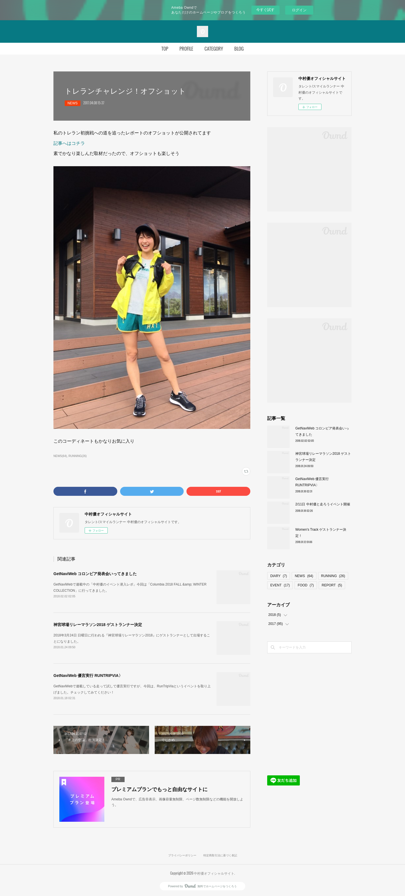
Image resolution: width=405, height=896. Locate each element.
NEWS (73, 103)
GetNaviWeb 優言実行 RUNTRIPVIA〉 (88, 675)
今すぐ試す (265, 10)
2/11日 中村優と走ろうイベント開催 (322, 504)
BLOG (239, 48)
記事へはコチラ (69, 143)
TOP (164, 48)
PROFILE (186, 48)
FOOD (306, 585)
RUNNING (333, 576)
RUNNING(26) (78, 456)
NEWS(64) (60, 456)
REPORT (332, 585)
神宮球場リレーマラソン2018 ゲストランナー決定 (97, 624)
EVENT (280, 585)
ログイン (299, 10)
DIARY (278, 576)
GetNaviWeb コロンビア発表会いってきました (95, 573)
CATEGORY (213, 48)
